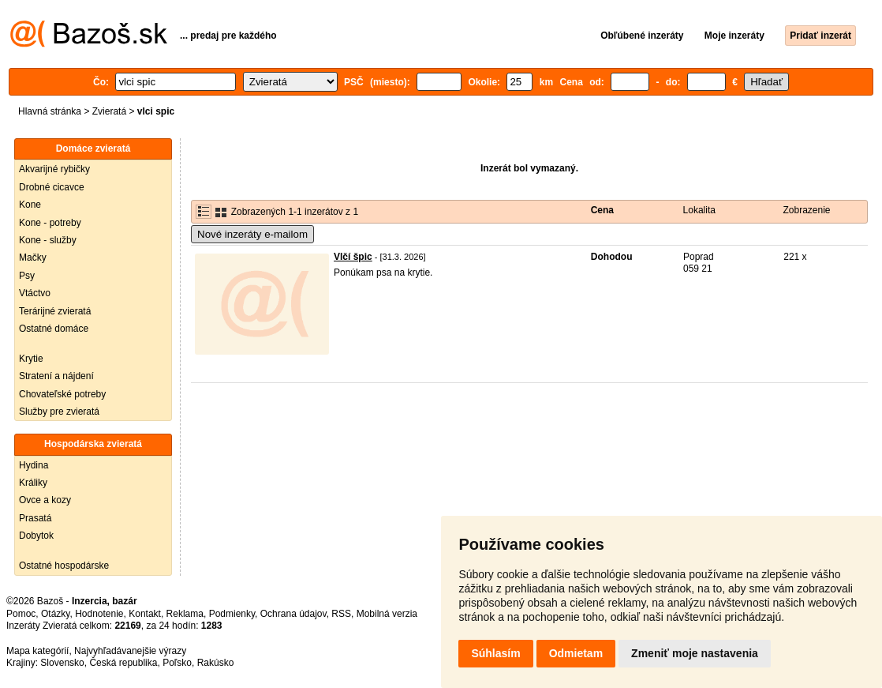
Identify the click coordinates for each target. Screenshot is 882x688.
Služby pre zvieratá (59, 411)
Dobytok (36, 535)
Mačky (33, 257)
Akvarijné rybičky (54, 169)
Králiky (33, 482)
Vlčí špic (353, 256)
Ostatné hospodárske (64, 565)
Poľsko (177, 662)
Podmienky (232, 613)
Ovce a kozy (45, 500)
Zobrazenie (806, 210)
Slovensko (62, 662)
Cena (602, 210)
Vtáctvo (34, 293)
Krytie (31, 358)
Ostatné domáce (53, 328)
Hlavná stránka (49, 111)
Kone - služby (48, 240)
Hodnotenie (99, 613)
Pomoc (21, 613)
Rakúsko (215, 662)
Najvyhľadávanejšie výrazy (130, 650)
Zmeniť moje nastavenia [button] (694, 653)
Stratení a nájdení (56, 376)
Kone (30, 204)
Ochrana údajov (293, 613)
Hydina (33, 465)
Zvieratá (109, 111)
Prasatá (35, 518)
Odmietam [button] (576, 653)
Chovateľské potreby (62, 394)
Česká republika (123, 662)
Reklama (185, 613)
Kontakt (145, 613)
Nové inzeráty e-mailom (252, 234)
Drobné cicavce (51, 187)
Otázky (55, 613)
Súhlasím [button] (495, 653)
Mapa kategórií (37, 650)
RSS (341, 613)
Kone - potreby (50, 222)
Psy (27, 275)
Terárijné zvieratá (55, 311)
